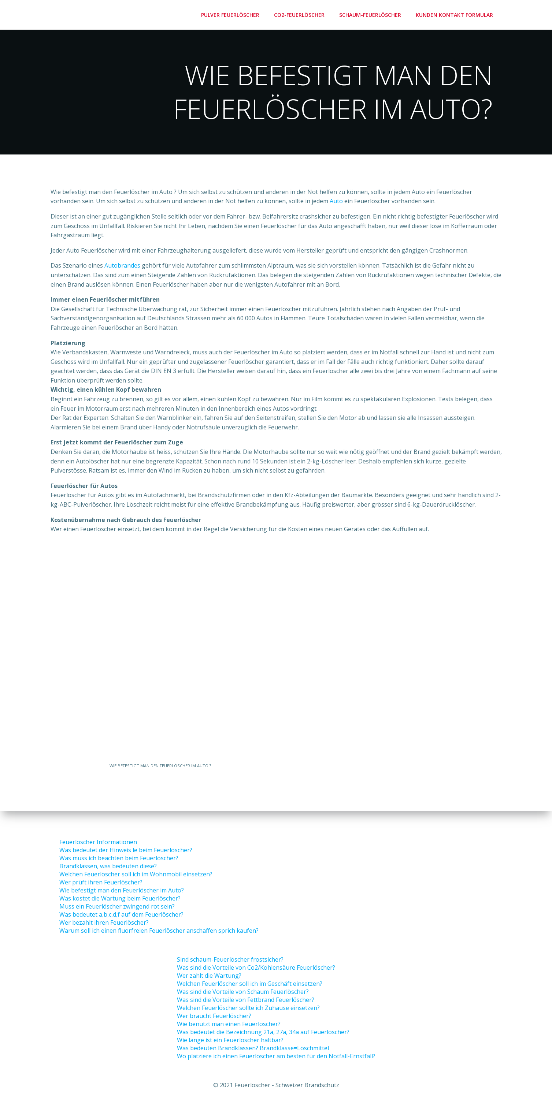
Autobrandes (122, 267)
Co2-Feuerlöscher (300, 14)
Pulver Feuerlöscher (232, 14)
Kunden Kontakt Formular (455, 14)
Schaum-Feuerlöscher (372, 14)
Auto (336, 203)
